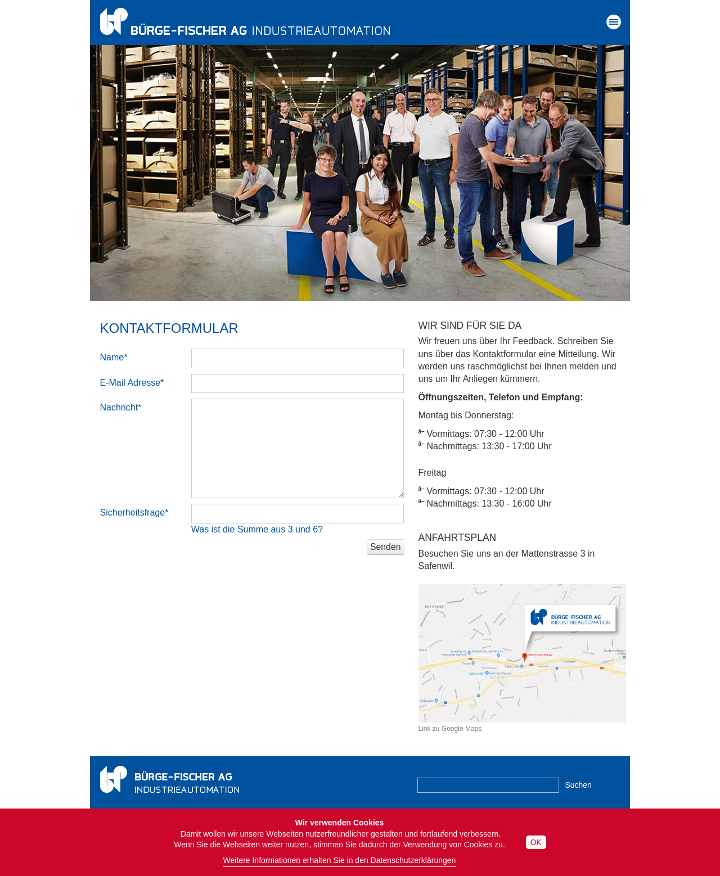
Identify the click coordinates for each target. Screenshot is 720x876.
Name (114, 357)
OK (536, 842)
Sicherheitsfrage (134, 512)
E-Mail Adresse (132, 382)
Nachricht (121, 407)
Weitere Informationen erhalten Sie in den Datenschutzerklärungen (339, 860)
